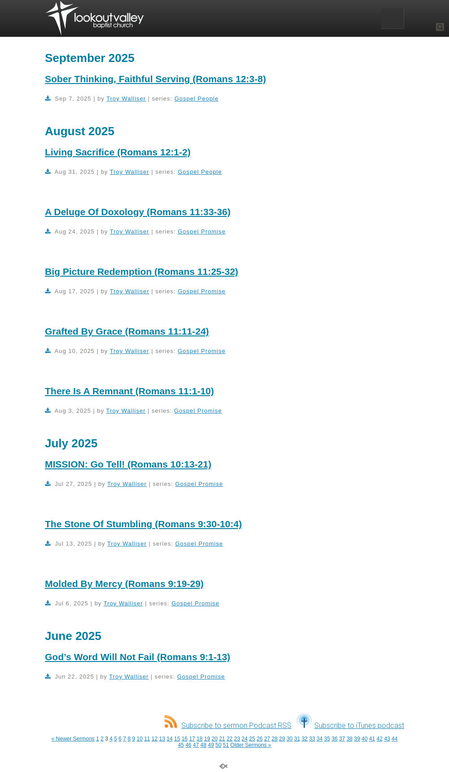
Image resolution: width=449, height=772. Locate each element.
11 (147, 739)
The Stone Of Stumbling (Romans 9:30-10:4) (143, 524)
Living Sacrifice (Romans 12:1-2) (117, 152)
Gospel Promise (201, 231)
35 (327, 739)
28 (274, 739)
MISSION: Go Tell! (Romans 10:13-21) (128, 464)
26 (259, 739)
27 (267, 739)
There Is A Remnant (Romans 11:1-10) (129, 391)
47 (196, 745)
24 (244, 739)
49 (211, 745)
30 (289, 739)
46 (188, 745)
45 (181, 745)
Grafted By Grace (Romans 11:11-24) (127, 331)
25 (252, 739)
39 (357, 739)
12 (155, 739)
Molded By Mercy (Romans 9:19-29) (124, 583)
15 (177, 739)
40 (364, 739)
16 (184, 739)
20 (214, 739)
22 (230, 739)
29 (282, 739)
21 (222, 739)
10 (139, 739)
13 (162, 739)
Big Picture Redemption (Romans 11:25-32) (141, 271)
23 (237, 739)
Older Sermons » (250, 745)
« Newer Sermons (73, 739)
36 (334, 739)
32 (305, 739)
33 (312, 739)
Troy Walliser (126, 98)
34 (319, 739)
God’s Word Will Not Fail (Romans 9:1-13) (137, 657)
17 (192, 739)
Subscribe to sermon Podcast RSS (227, 725)
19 (207, 739)
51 (226, 745)
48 (203, 745)
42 (380, 739)
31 (297, 739)
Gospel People (196, 98)
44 (394, 739)
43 (387, 739)
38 (349, 739)
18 (199, 739)
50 (218, 745)
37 (342, 739)
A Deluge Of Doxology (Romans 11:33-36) (137, 212)
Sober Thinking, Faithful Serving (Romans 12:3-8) (155, 79)
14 (169, 739)
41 (372, 739)
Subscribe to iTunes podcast (350, 725)
